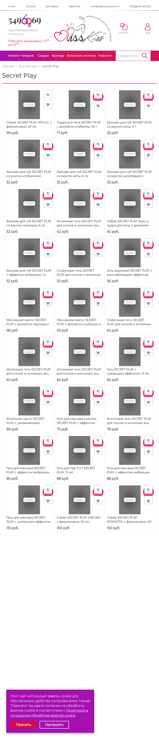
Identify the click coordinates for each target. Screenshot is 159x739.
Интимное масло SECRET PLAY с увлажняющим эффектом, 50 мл (25, 423)
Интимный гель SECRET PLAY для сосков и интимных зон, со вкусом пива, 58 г (129, 423)
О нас (12, 6)
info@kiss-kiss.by (140, 6)
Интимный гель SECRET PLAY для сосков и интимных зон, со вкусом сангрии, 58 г (28, 374)
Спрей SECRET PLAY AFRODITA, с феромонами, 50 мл (129, 522)
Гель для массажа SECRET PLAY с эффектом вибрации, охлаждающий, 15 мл (28, 472)
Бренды (58, 55)
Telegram (33, 30)
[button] (98, 105)
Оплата (30, 6)
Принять (23, 725)
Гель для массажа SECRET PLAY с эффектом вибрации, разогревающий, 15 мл (128, 472)
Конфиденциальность (105, 6)
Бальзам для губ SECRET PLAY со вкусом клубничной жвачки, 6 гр (29, 176)
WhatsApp (21, 30)
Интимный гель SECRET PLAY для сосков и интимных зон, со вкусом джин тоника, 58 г (79, 374)
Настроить (54, 725)
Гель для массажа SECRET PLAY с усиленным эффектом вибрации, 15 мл (28, 522)
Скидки (43, 55)
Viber (11, 30)
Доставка (52, 6)
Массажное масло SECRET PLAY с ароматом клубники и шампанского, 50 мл (79, 324)
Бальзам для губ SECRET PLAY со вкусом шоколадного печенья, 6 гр (129, 176)
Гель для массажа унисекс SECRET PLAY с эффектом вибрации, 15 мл (77, 423)
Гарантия (74, 6)
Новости (104, 55)
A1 (23, 34)
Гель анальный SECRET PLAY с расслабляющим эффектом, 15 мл (129, 275)
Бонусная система (81, 55)
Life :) (17, 34)
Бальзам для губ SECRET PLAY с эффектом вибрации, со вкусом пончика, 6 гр (29, 275)
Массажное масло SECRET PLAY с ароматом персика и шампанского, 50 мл (27, 324)
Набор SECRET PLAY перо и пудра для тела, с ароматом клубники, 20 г (128, 225)
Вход (148, 28)
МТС (10, 34)
